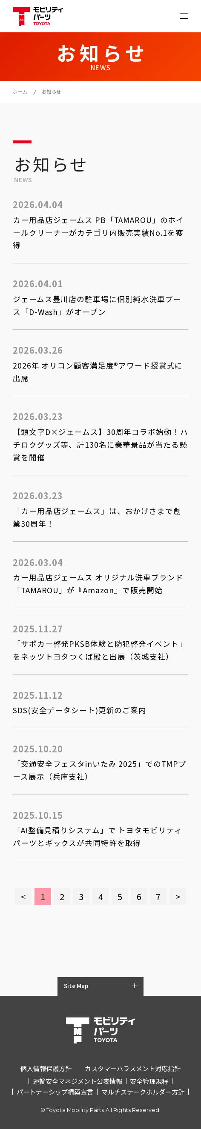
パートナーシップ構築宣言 (55, 1091)
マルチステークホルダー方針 (142, 1091)
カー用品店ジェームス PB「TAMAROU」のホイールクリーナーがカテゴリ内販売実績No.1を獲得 (98, 232)
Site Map (76, 985)
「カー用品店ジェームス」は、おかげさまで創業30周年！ (97, 517)
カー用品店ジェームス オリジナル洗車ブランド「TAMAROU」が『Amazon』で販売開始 (98, 583)
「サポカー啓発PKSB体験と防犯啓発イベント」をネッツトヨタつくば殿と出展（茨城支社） (100, 650)
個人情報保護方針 (46, 1068)
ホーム (20, 91)
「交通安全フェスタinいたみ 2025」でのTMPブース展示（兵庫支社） (100, 770)
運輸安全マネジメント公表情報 (77, 1081)
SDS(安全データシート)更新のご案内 (79, 710)
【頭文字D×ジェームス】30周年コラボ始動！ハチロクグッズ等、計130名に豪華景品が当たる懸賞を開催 (100, 444)
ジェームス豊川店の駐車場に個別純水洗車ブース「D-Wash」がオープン (97, 305)
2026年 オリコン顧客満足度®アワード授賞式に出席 (98, 371)
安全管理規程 (149, 1081)
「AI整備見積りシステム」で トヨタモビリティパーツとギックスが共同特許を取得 (97, 836)
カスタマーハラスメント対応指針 (133, 1068)
